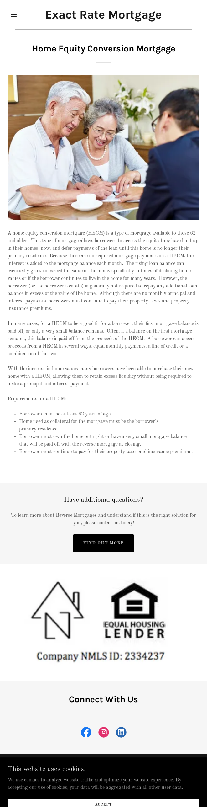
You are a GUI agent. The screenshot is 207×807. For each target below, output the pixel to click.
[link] (103, 17)
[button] (22, 14)
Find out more (103, 543)
